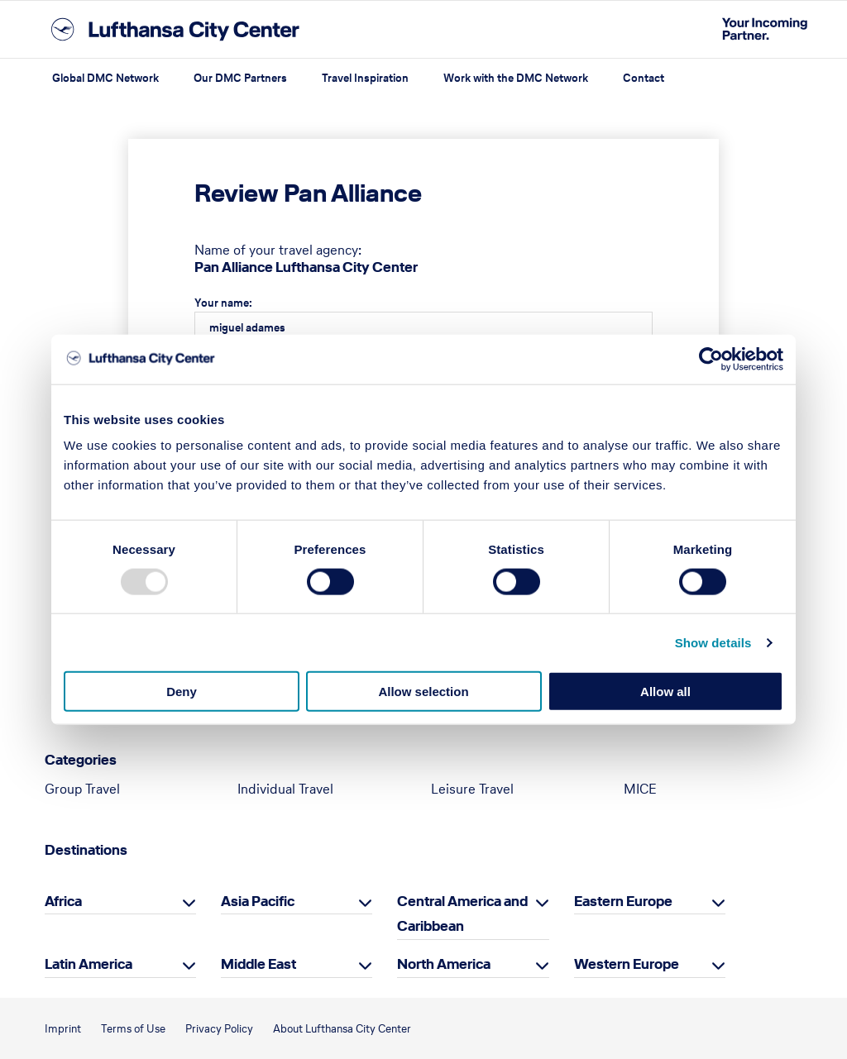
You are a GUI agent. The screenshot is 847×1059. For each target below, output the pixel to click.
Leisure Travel (472, 789)
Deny (181, 692)
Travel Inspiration (365, 78)
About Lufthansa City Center (342, 1029)
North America (443, 964)
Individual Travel (285, 789)
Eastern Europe (623, 901)
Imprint (63, 1029)
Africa (63, 901)
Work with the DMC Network (515, 78)
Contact (643, 78)
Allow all (665, 692)
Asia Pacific (257, 901)
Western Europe (626, 964)
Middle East (258, 964)
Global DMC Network (105, 78)
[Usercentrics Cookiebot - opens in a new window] (711, 358)
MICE (640, 789)
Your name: (223, 303)
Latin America (88, 964)
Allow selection (423, 692)
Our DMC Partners (240, 78)
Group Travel (82, 789)
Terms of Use (133, 1029)
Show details (713, 642)
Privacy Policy (219, 1029)
